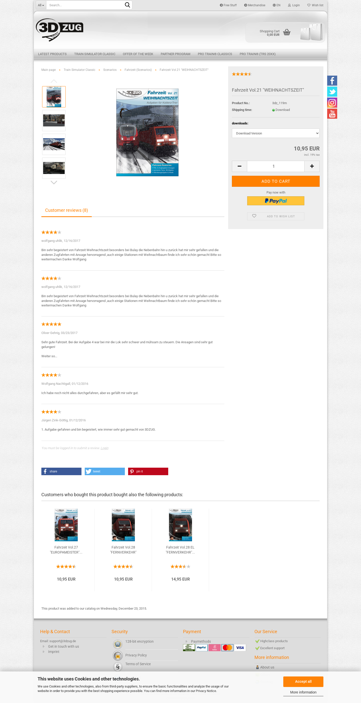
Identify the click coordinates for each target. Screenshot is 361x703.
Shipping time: (242, 110)
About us (267, 667)
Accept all (303, 681)
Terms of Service (138, 664)
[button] (61, 471)
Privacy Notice (206, 691)
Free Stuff (228, 5)
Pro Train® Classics (215, 54)
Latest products (52, 54)
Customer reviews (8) (66, 210)
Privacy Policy (136, 655)
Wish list (315, 5)
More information (303, 692)
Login (294, 5)
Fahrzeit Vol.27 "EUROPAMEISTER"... (66, 549)
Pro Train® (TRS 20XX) (258, 54)
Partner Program (175, 54)
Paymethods (201, 641)
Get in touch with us (63, 646)
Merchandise (254, 5)
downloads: (240, 123)
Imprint (53, 652)
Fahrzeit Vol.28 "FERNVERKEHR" (123, 549)
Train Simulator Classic (94, 54)
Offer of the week (138, 54)
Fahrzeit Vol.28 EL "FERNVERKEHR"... (180, 549)
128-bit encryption (139, 641)
